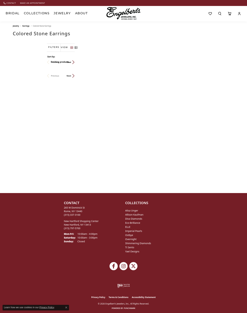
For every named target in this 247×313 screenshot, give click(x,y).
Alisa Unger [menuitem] (131, 210)
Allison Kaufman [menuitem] (134, 214)
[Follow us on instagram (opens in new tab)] (123, 266)
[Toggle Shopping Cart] (230, 13)
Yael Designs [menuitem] (132, 251)
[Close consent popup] (66, 308)
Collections (32, 13)
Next (228, 62)
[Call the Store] (72, 214)
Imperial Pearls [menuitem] (133, 231)
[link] (9, 3)
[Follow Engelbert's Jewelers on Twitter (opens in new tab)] (133, 266)
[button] (220, 13)
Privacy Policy (98, 297)
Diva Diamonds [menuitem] (133, 218)
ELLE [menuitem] (127, 226)
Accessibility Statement (144, 297)
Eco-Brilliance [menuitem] (132, 222)
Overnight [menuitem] (130, 239)
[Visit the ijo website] (123, 285)
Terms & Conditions (118, 297)
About (71, 13)
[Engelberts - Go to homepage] (123, 13)
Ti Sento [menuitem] (129, 247)
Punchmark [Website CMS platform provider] (129, 308)
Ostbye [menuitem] (129, 235)
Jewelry (54, 13)
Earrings (25, 26)
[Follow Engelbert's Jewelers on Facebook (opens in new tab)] (114, 266)
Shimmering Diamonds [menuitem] (138, 243)
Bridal (11, 13)
